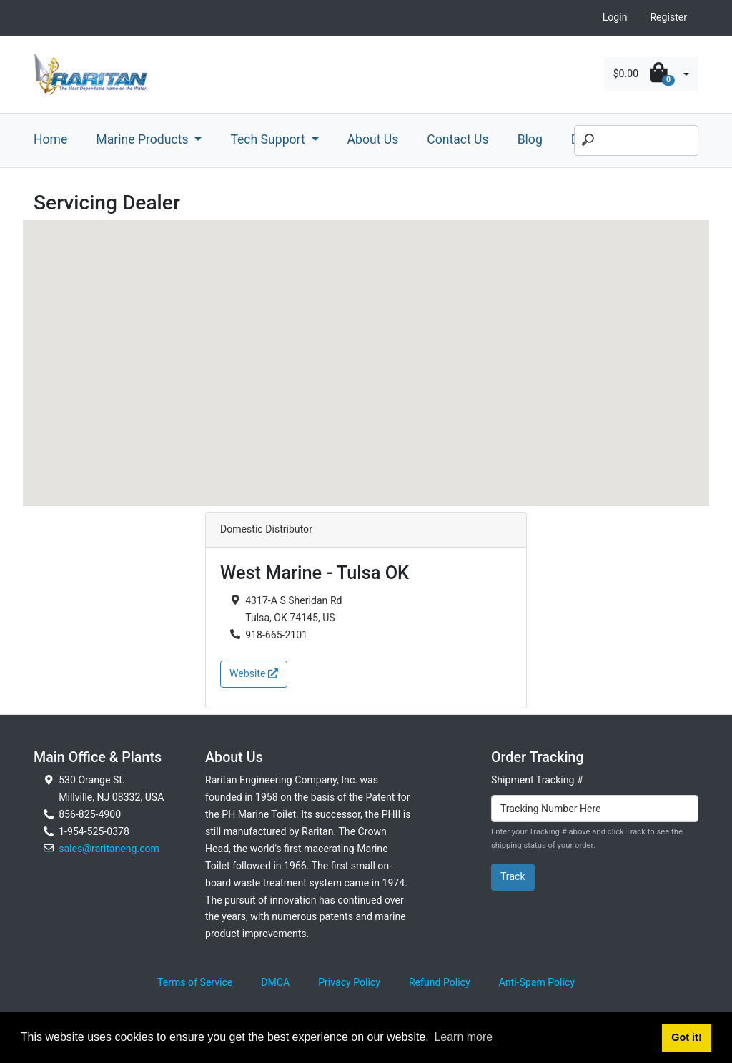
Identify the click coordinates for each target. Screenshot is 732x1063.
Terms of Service (194, 982)
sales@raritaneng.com (109, 848)
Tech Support (269, 139)
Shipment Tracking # (537, 780)
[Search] (636, 141)
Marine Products (144, 139)
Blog (530, 139)
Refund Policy (439, 982)
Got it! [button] (686, 1037)
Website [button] (253, 673)
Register (668, 17)
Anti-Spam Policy (537, 982)
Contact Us (457, 139)
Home (50, 139)
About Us (373, 139)
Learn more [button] (463, 1037)
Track (512, 876)
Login (615, 17)
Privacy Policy (349, 982)
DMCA (275, 982)
